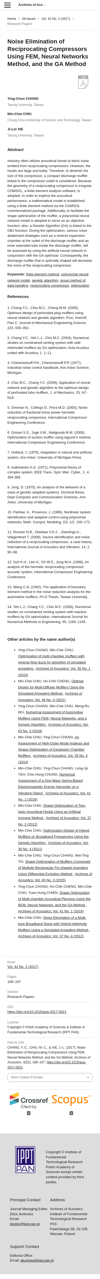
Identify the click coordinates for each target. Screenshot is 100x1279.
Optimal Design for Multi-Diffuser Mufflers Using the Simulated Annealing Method (51, 687)
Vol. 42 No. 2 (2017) (55, 19)
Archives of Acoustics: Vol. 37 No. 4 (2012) (51, 936)
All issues (28, 19)
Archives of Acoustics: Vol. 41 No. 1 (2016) (51, 911)
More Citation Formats (27, 1077)
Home (11, 19)
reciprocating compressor (49, 285)
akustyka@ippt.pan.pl (37, 1260)
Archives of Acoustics (35, 5)
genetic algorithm (45, 280)
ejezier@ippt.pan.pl (24, 1224)
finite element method (42, 274)
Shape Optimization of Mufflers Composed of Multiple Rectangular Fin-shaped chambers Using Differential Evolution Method (54, 868)
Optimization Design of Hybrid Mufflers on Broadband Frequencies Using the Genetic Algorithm (53, 836)
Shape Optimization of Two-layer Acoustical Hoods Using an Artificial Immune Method (52, 811)
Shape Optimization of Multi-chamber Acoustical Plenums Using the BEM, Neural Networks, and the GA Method (54, 899)
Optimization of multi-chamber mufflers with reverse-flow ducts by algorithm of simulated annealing (52, 662)
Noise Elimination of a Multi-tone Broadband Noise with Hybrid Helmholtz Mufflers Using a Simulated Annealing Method (53, 924)
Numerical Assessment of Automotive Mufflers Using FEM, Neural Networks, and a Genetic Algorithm (52, 718)
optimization (80, 285)
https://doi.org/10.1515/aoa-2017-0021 (36, 1012)
